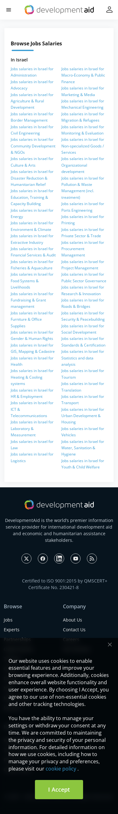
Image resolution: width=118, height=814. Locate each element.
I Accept (59, 789)
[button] (9, 10)
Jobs (8, 620)
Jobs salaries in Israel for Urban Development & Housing (82, 416)
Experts (12, 630)
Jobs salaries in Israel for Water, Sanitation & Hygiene (82, 448)
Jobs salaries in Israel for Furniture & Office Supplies (32, 319)
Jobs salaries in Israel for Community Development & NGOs (33, 146)
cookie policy (61, 768)
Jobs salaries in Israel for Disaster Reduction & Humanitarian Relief (32, 178)
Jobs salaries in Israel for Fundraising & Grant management (32, 300)
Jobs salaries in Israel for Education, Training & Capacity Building (32, 197)
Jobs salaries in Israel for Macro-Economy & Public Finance (83, 75)
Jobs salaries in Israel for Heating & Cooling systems (32, 377)
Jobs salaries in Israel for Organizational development (82, 165)
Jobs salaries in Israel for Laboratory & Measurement (32, 428)
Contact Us (74, 630)
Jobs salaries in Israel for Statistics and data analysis (82, 358)
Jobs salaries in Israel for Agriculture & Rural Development (32, 101)
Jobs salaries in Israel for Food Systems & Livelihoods (32, 281)
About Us (72, 620)
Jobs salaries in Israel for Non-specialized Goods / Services (82, 146)
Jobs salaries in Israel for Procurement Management (82, 249)
